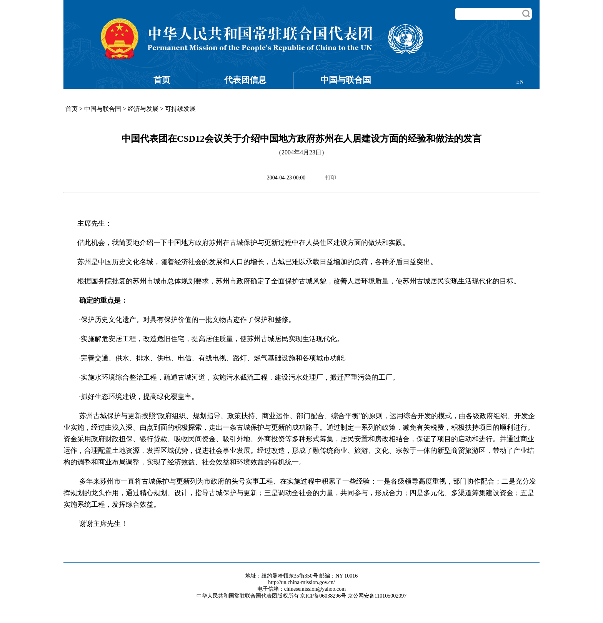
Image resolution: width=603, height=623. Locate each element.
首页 (161, 80)
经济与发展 (143, 109)
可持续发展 (180, 109)
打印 (330, 178)
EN (519, 82)
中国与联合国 (345, 80)
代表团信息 (245, 80)
